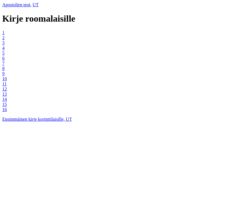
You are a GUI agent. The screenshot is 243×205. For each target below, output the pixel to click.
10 (4, 78)
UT (35, 4)
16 (4, 109)
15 (4, 104)
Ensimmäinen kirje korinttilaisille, (34, 119)
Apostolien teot (16, 4)
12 (4, 89)
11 (4, 83)
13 (4, 94)
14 (4, 99)
